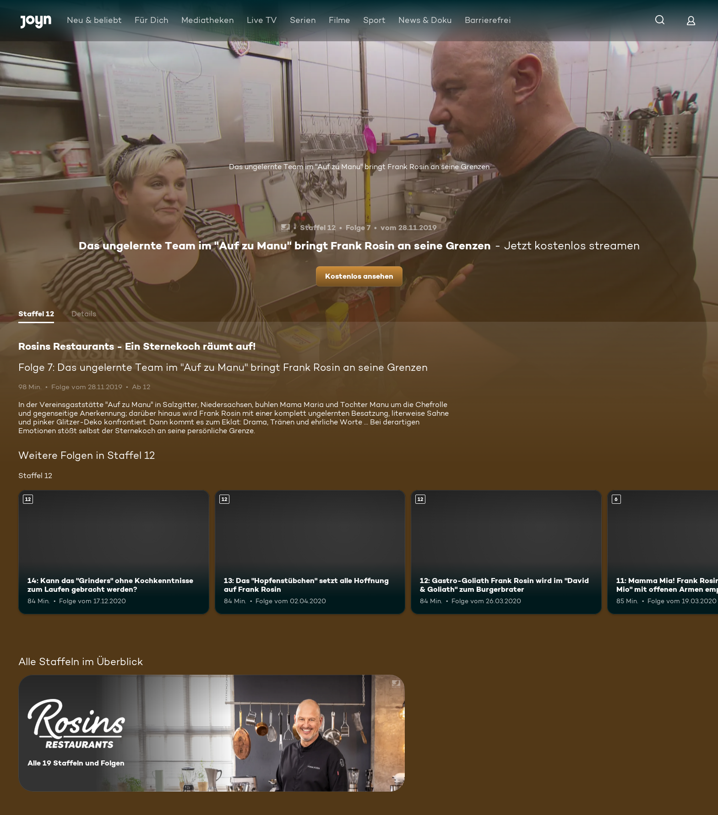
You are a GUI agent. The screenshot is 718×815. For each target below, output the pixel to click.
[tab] (36, 315)
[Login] (691, 20)
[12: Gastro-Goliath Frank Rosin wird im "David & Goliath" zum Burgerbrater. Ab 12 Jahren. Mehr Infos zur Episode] (506, 552)
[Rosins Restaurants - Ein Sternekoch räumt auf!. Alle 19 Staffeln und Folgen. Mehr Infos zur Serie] (211, 733)
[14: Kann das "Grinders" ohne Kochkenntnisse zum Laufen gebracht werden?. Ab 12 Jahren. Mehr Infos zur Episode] (113, 552)
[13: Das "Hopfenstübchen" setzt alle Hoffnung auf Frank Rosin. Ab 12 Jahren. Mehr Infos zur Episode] (310, 552)
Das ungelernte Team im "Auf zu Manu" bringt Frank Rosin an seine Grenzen (359, 166)
